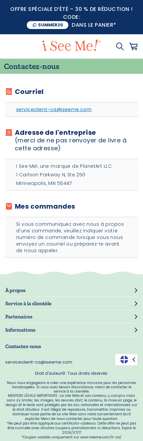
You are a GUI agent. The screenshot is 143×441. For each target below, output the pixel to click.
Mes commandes (45, 206)
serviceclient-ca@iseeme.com (53, 109)
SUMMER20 (50, 25)
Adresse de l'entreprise (76, 140)
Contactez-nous (23, 346)
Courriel (29, 92)
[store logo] (71, 46)
